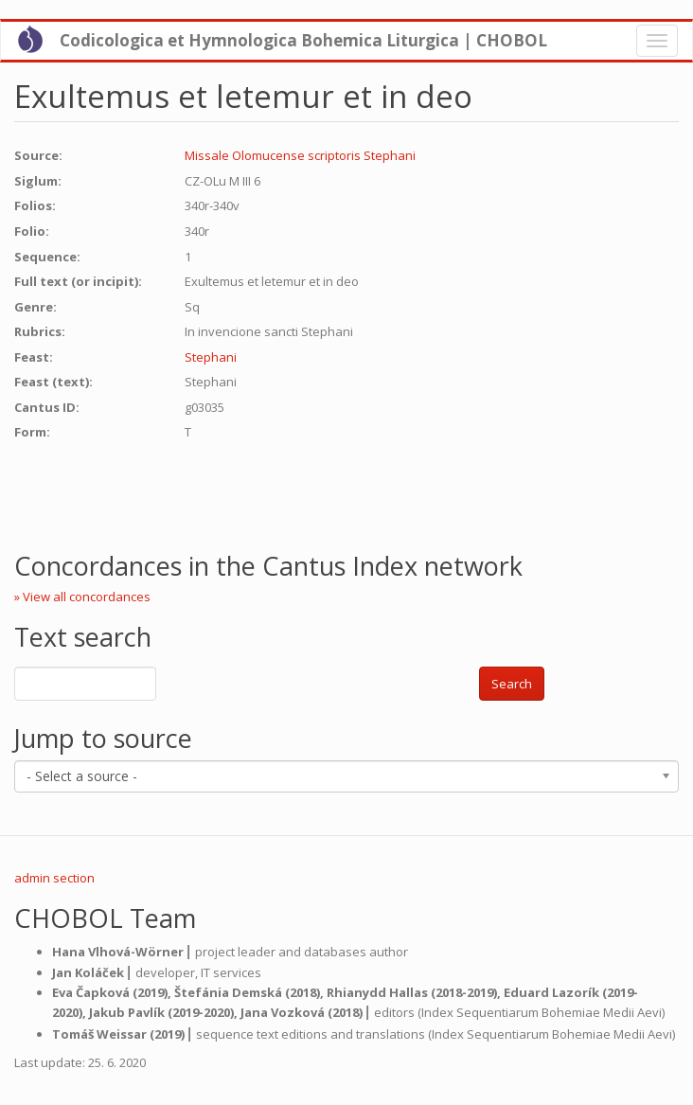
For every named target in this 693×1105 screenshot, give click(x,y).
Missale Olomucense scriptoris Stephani (300, 155)
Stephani (211, 356)
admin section (54, 877)
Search (511, 683)
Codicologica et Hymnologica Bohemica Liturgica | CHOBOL (303, 40)
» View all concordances (82, 596)
